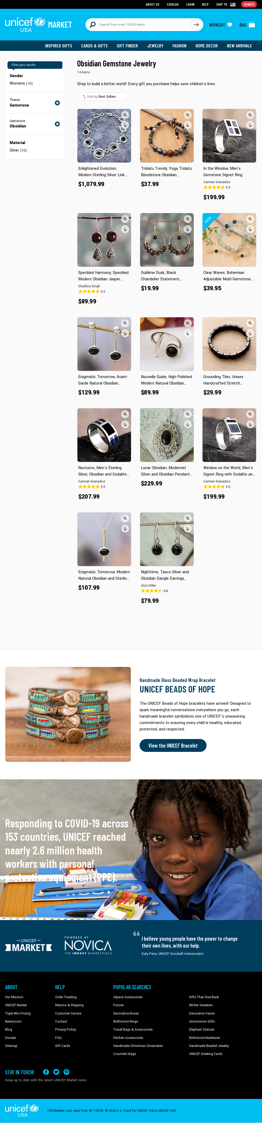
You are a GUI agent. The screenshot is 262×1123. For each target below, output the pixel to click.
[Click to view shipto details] (226, 4)
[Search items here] (138, 24)
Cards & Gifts (94, 45)
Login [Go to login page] (190, 4)
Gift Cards (62, 1045)
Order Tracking (66, 997)
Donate (10, 1037)
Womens (21, 83)
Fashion (179, 45)
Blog (8, 1029)
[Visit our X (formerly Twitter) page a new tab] (56, 1072)
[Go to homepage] (38, 24)
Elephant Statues (201, 1029)
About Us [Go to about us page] (152, 4)
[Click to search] (196, 24)
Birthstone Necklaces (204, 1037)
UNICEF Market (16, 1005)
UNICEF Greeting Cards (206, 1054)
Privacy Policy (65, 1029)
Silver (18, 150)
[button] (125, 115)
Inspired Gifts (58, 45)
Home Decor (207, 45)
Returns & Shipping (69, 1005)
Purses (118, 1005)
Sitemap (11, 1045)
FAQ (58, 1037)
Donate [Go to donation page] (249, 4)
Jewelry (155, 45)
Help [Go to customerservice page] (205, 4)
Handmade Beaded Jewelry (209, 1045)
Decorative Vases (202, 1013)
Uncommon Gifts (202, 1021)
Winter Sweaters (201, 1005)
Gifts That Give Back (204, 997)
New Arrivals (239, 45)
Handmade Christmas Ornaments (138, 1045)
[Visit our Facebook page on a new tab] (46, 1072)
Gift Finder (127, 45)
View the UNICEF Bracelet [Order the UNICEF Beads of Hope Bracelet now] (173, 745)
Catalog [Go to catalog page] (173, 4)
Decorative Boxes (126, 1013)
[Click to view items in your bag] (247, 25)
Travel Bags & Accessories (133, 1029)
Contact (61, 1021)
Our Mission (14, 997)
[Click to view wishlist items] (220, 24)
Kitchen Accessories (128, 1037)
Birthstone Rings (125, 1021)
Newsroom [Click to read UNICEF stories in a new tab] (13, 1021)
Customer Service (68, 1013)
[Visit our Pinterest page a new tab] (66, 1072)
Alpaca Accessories (128, 997)
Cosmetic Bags (124, 1054)
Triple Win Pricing (18, 1013)
